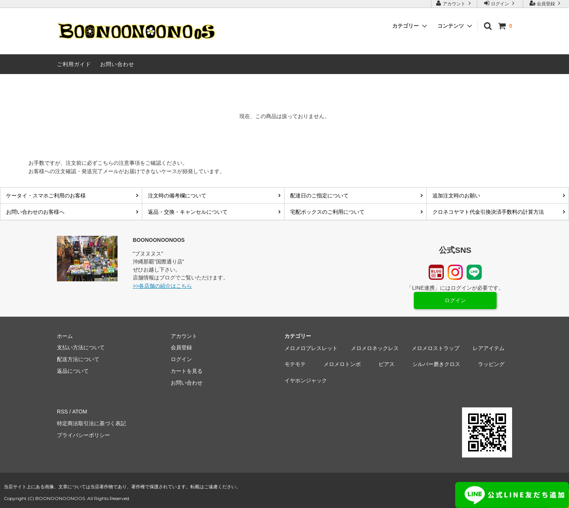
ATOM (79, 412)
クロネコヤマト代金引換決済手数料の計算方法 (488, 212)
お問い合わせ (117, 64)
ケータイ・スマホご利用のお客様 (46, 195)
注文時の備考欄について (177, 195)
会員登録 (546, 3)
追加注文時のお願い (456, 195)
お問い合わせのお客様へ (35, 212)
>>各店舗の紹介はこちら (162, 286)
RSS (62, 412)
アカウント (454, 3)
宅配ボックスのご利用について (327, 212)
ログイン (500, 3)
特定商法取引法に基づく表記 (91, 423)
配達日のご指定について (319, 195)
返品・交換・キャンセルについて (188, 212)
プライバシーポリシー (83, 435)
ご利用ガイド (74, 64)
